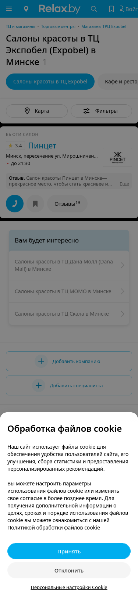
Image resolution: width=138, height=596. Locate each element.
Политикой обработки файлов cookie (53, 527)
